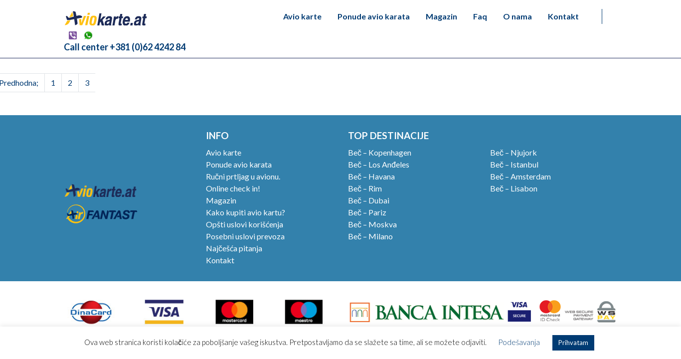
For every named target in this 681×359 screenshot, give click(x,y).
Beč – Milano (370, 236)
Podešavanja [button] (519, 342)
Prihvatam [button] (573, 343)
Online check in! (233, 188)
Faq (480, 16)
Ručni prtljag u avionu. (243, 176)
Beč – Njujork (513, 152)
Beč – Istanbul (514, 164)
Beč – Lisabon (513, 188)
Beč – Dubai (368, 200)
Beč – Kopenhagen (379, 152)
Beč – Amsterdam (520, 176)
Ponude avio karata (374, 16)
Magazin (441, 16)
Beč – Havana (371, 176)
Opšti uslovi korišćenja (244, 224)
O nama (517, 16)
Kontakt (563, 16)
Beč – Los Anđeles (378, 164)
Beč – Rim (365, 188)
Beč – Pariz (367, 212)
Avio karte (302, 16)
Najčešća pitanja (234, 248)
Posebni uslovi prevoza (245, 236)
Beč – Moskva (372, 224)
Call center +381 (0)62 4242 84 (124, 46)
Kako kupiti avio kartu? (245, 212)
